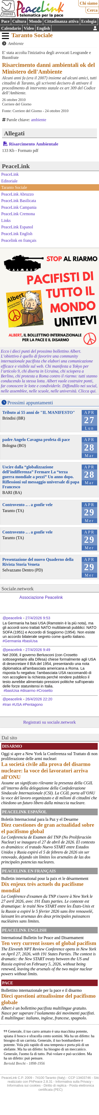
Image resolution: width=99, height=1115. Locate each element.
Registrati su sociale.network (49, 722)
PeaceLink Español (24, 812)
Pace (5, 21)
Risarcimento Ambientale (33, 143)
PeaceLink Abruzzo (17, 194)
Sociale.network (18, 588)
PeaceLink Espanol (17, 227)
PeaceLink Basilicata (18, 200)
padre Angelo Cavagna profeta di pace (36, 439)
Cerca (92, 10)
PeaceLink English (16, 233)
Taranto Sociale (32, 35)
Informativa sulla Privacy (74, 1081)
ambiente (38, 120)
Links (6, 220)
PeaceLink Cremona (18, 214)
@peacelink (12, 618)
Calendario (11, 28)
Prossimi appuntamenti (30, 402)
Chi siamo (88, 3)
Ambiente (16, 43)
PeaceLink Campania (18, 207)
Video (29, 28)
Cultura (19, 21)
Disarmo (12, 746)
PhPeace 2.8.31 (40, 1081)
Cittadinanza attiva (61, 21)
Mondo (35, 21)
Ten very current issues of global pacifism (48, 943)
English (43, 28)
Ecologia (88, 21)
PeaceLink (16, 166)
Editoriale (9, 181)
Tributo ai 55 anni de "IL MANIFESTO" (38, 412)
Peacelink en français (18, 240)
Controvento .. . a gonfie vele (27, 504)
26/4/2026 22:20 (38, 699)
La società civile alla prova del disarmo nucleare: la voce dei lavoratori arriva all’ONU (45, 770)
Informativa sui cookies (24, 1085)
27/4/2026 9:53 (37, 618)
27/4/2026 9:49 (37, 650)
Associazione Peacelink (41, 597)
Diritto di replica (55, 1085)
